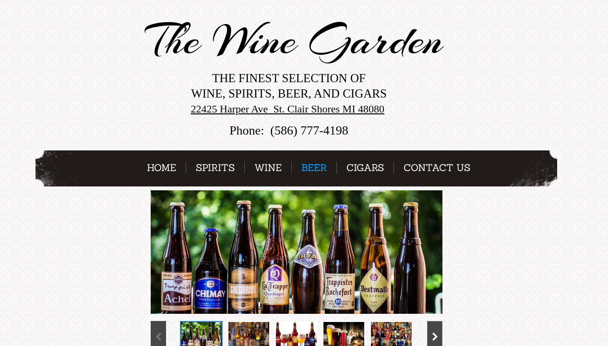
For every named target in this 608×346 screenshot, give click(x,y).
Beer (314, 167)
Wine (268, 167)
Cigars (365, 167)
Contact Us (437, 167)
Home (161, 167)
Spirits (215, 167)
